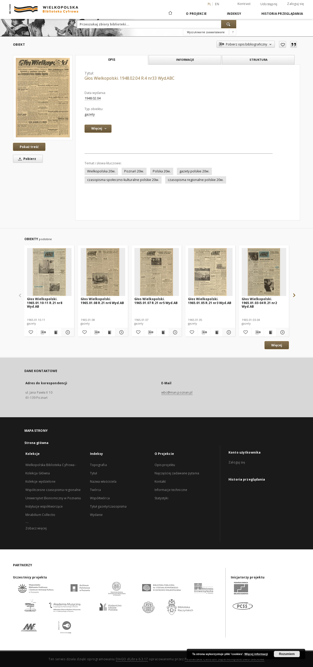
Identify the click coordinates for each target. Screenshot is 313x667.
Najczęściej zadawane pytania (177, 473)
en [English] (217, 4)
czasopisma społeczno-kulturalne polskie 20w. (123, 180)
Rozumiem (287, 654)
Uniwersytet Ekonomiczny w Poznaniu (53, 498)
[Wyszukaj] (228, 24)
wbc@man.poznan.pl (177, 392)
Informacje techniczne (171, 490)
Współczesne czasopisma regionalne (53, 490)
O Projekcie (196, 13)
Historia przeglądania (282, 13)
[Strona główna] (170, 13)
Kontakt (160, 481)
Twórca (95, 490)
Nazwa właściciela (103, 481)
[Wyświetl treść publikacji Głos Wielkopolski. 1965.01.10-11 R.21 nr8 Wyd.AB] (55, 332)
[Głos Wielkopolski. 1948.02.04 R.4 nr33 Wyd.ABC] (43, 97)
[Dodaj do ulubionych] (282, 44)
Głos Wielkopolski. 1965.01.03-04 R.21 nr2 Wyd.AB (259, 302)
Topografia (98, 465)
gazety (90, 114)
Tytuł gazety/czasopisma (108, 506)
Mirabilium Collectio (40, 515)
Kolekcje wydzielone (40, 481)
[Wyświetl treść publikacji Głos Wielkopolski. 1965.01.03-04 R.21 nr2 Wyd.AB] (270, 332)
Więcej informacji (256, 654)
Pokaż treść (29, 147)
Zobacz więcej (36, 528)
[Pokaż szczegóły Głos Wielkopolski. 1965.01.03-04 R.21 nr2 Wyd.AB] (282, 332)
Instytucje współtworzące (44, 506)
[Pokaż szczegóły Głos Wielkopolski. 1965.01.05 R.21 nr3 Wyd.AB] (228, 332)
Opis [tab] (111, 60)
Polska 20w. (162, 171)
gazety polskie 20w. (194, 171)
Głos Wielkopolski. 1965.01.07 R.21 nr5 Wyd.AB (156, 301)
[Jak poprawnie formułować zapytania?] (232, 32)
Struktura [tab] (258, 60)
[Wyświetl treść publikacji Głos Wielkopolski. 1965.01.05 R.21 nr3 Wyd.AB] (216, 332)
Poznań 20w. (134, 171)
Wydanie (96, 515)
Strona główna (36, 443)
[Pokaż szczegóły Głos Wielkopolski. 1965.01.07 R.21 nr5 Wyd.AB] (174, 332)
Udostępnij (268, 4)
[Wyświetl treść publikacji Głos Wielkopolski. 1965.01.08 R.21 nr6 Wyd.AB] (109, 332)
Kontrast (244, 4)
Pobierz (26, 159)
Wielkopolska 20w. (101, 171)
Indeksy (234, 13)
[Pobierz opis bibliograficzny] (43, 332)
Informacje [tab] (185, 60)
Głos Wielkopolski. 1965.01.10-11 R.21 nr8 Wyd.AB (44, 302)
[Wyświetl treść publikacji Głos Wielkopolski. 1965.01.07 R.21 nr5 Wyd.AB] (163, 332)
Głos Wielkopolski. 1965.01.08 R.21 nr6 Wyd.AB (102, 301)
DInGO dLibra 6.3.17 (132, 659)
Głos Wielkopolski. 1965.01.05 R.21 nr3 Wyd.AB (209, 301)
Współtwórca (100, 498)
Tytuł (93, 473)
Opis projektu (165, 465)
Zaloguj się (295, 4)
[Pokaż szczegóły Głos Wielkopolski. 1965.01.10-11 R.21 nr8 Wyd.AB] (67, 332)
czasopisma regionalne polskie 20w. (196, 180)
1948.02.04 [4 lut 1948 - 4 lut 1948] (93, 98)
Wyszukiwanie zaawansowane (206, 32)
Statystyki (161, 498)
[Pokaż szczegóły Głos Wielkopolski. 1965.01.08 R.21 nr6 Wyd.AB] (121, 332)
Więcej (276, 345)
